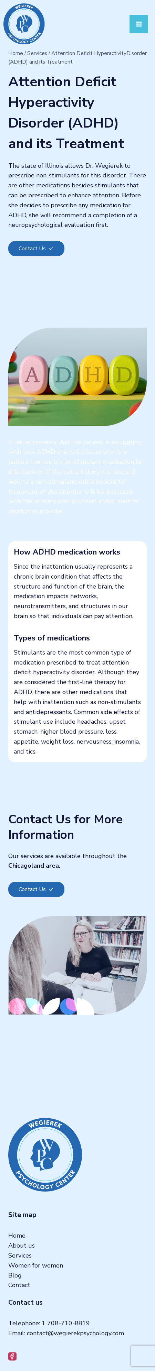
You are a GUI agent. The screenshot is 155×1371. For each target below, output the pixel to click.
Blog (15, 1275)
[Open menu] (139, 24)
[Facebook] (12, 1356)
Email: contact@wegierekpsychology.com (66, 1333)
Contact (19, 1285)
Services (20, 1255)
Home (16, 1235)
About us (21, 1245)
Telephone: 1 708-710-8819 (49, 1323)
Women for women (35, 1265)
